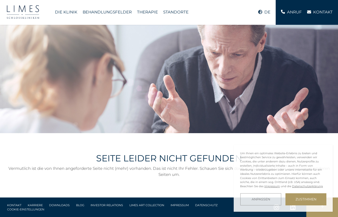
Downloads (59, 205)
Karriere (35, 205)
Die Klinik (66, 12)
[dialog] (283, 178)
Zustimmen (305, 199)
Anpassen (261, 199)
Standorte (176, 12)
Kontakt (14, 205)
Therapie (147, 12)
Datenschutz (206, 205)
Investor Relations (107, 205)
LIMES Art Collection (146, 205)
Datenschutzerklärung (307, 186)
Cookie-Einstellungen (25, 209)
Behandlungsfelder (107, 12)
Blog (80, 205)
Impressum (180, 205)
